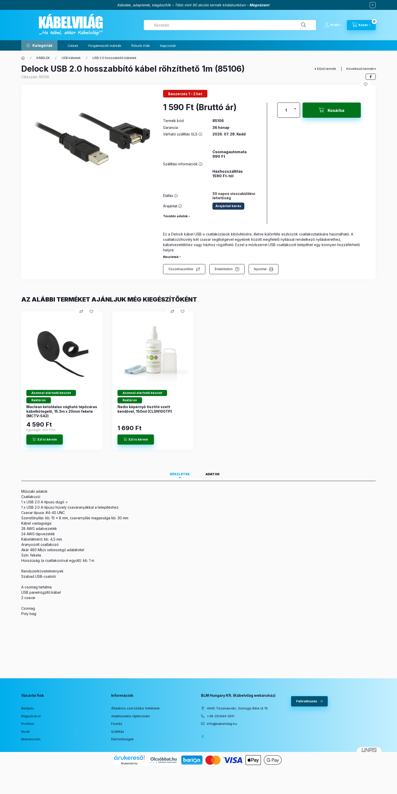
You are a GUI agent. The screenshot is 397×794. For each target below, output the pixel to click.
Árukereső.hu (129, 763)
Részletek (170, 257)
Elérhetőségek (122, 739)
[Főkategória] (23, 58)
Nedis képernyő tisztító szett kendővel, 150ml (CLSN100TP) (144, 409)
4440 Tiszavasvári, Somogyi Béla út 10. (237, 708)
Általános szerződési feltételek (135, 708)
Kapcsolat (168, 46)
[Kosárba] (332, 110)
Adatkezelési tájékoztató (130, 716)
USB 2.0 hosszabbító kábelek (114, 58)
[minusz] (295, 113)
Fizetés (116, 724)
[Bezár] (373, 5)
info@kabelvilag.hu (222, 724)
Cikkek (73, 46)
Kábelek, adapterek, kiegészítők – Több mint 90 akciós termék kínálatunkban (181, 5)
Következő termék (360, 69)
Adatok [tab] (213, 474)
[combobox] (230, 25)
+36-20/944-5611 (220, 716)
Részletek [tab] (180, 474)
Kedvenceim (31, 739)
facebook (202, 736)
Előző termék (326, 69)
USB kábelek (71, 58)
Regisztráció (31, 716)
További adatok (175, 216)
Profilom (27, 724)
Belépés (27, 708)
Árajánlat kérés (228, 206)
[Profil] (333, 25)
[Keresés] (303, 25)
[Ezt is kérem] (44, 439)
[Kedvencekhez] (366, 84)
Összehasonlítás (180, 269)
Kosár (25, 731)
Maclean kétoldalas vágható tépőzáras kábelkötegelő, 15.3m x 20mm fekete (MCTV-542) (61, 411)
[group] (198, 380)
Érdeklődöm (224, 269)
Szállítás (117, 731)
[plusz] (295, 106)
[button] (39, 45)
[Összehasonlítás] (81, 311)
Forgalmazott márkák (104, 46)
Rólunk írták (140, 46)
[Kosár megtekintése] (361, 25)
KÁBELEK (43, 58)
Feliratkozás (306, 701)
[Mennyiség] (286, 110)
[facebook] (371, 77)
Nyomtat (260, 269)
